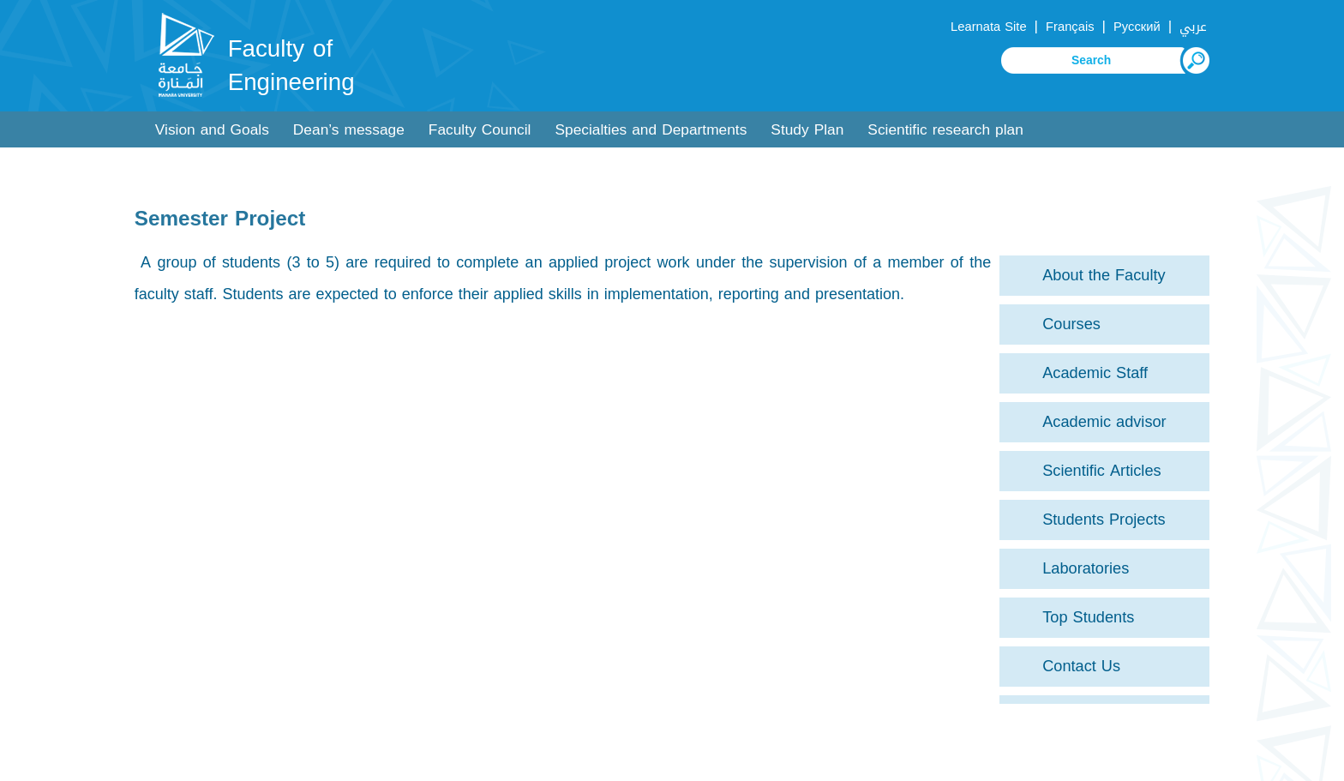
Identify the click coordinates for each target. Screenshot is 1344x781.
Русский (1137, 27)
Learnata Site (988, 27)
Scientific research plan (945, 130)
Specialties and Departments (651, 130)
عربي (1193, 27)
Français (1070, 27)
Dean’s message (349, 130)
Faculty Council (480, 130)
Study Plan (807, 130)
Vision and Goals (212, 130)
